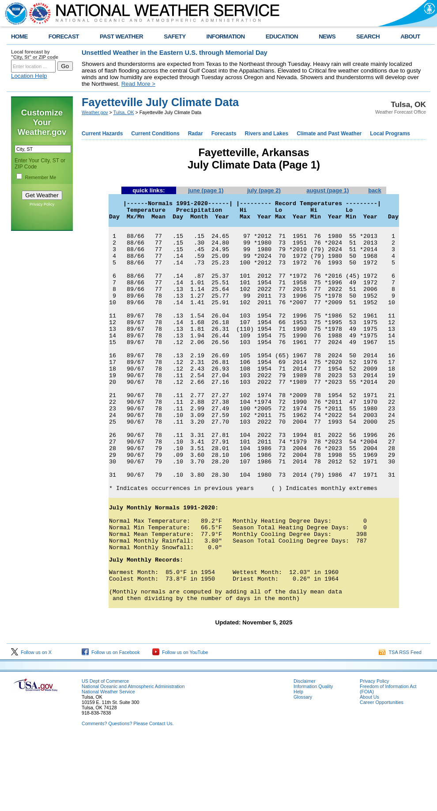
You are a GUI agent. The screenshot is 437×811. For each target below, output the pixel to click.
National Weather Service (108, 763)
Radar (195, 133)
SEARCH (368, 36)
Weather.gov (95, 112)
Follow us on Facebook (111, 724)
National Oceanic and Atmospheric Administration (133, 758)
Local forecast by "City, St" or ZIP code (34, 54)
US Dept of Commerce (105, 752)
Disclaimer (305, 752)
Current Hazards (102, 133)
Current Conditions (155, 133)
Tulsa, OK (123, 112)
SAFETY (174, 36)
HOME (19, 36)
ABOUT (410, 36)
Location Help (29, 76)
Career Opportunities (381, 774)
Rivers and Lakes (266, 133)
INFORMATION (226, 36)
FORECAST (64, 36)
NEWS (327, 36)
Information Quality (313, 758)
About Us (369, 768)
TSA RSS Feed (400, 724)
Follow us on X (31, 724)
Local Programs (390, 133)
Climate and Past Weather (329, 133)
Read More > (138, 83)
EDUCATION (282, 36)
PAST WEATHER (121, 36)
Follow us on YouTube (180, 724)
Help (298, 763)
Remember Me (40, 177)
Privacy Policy (42, 204)
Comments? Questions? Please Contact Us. (127, 795)
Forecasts (224, 133)
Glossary (303, 768)
